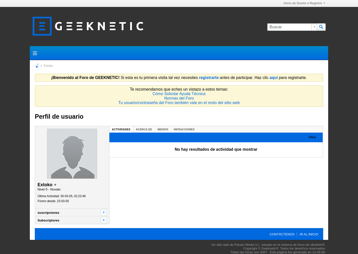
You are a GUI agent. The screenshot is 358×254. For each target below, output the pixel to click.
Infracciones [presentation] (184, 129)
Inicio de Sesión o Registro (304, 3)
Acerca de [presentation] (144, 129)
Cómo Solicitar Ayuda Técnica (179, 94)
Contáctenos (282, 234)
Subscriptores (48, 220)
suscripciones (48, 213)
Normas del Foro (179, 98)
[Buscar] (292, 27)
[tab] (121, 129)
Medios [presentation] (163, 129)
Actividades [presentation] (121, 129)
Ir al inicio (309, 234)
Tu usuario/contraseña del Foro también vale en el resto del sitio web (179, 103)
